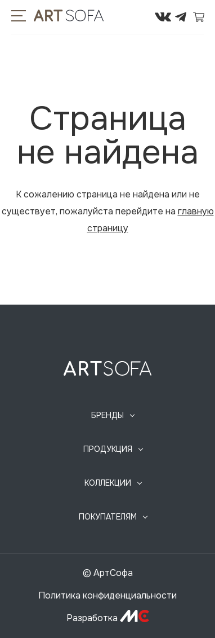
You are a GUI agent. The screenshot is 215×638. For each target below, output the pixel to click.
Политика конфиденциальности (107, 595)
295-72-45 (142, 17)
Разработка (107, 618)
